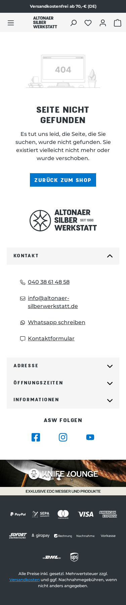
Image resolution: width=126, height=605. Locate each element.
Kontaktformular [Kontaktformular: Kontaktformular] (47, 338)
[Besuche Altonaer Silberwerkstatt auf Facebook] (35, 437)
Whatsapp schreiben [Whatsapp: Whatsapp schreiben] (52, 322)
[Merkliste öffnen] (88, 22)
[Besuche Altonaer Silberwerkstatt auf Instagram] (63, 437)
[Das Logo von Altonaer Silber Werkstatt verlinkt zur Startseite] (45, 22)
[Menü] (11, 22)
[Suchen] (74, 22)
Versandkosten (24, 579)
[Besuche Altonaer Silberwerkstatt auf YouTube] (90, 437)
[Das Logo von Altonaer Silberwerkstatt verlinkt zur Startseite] (63, 220)
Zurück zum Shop (62, 180)
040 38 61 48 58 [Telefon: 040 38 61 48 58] (45, 282)
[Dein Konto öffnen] (103, 22)
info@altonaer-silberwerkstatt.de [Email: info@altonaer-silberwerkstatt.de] (49, 302)
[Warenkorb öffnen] (118, 22)
